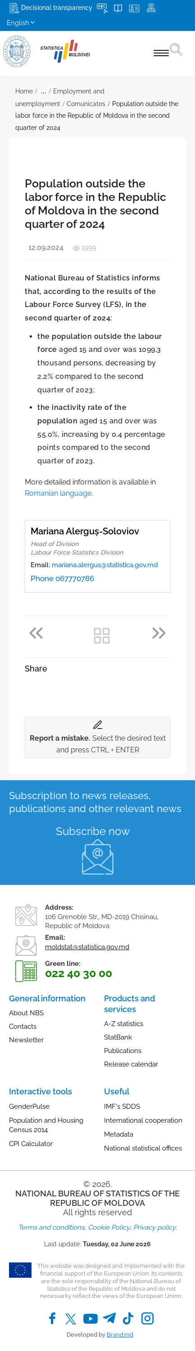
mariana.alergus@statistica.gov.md (105, 565)
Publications (122, 1051)
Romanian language (58, 493)
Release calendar (131, 1064)
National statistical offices (143, 1148)
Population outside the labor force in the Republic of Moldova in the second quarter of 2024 (96, 115)
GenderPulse (29, 1106)
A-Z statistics (123, 1024)
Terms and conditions (51, 1227)
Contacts (22, 1026)
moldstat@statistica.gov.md (87, 947)
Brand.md (120, 1334)
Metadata (118, 1134)
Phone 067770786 (62, 578)
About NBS (26, 1013)
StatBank (118, 1037)
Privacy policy (154, 1227)
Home (24, 91)
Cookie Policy (109, 1227)
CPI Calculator (31, 1144)
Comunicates (86, 103)
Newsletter (26, 1040)
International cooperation (143, 1120)
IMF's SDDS (122, 1106)
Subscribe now (93, 831)
